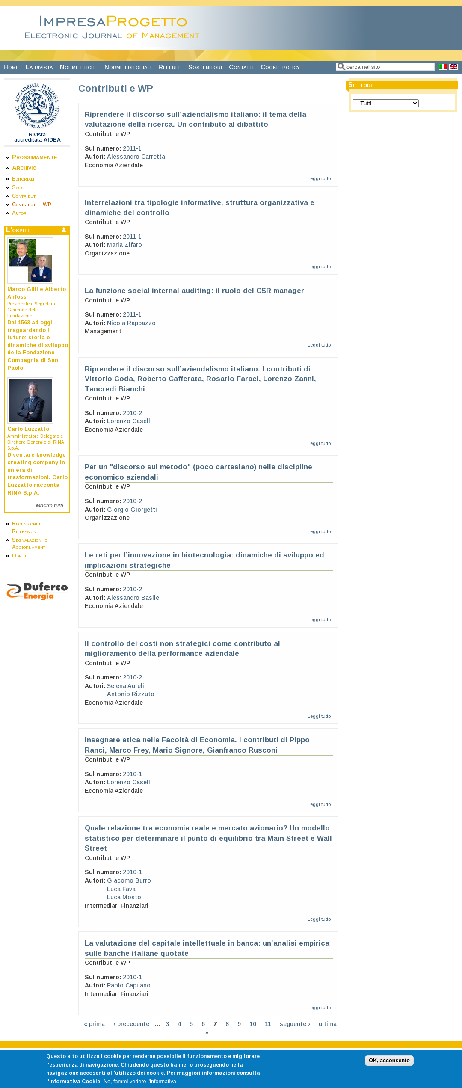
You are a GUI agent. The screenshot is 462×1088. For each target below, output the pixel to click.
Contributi (24, 196)
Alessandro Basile (133, 597)
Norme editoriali (127, 67)
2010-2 (132, 412)
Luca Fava (121, 889)
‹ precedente (131, 1023)
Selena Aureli (125, 685)
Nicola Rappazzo (131, 323)
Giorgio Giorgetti (132, 509)
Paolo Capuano (129, 985)
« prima (94, 1023)
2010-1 (132, 774)
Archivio (24, 167)
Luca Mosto (124, 897)
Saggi (19, 187)
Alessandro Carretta (136, 156)
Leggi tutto (319, 178)
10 (252, 1023)
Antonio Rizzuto (130, 694)
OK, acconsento (389, 1066)
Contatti (241, 67)
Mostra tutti (49, 506)
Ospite (19, 556)
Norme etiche (79, 67)
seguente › (295, 1023)
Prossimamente (34, 156)
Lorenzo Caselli (129, 421)
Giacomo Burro (129, 880)
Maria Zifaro (124, 244)
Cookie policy (280, 67)
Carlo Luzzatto (28, 429)
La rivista (39, 67)
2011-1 (132, 148)
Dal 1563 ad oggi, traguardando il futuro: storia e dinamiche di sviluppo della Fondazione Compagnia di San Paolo (37, 345)
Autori (20, 213)
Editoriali (23, 179)
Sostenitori (205, 67)
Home (11, 67)
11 (268, 1023)
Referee (169, 67)
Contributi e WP (31, 205)
